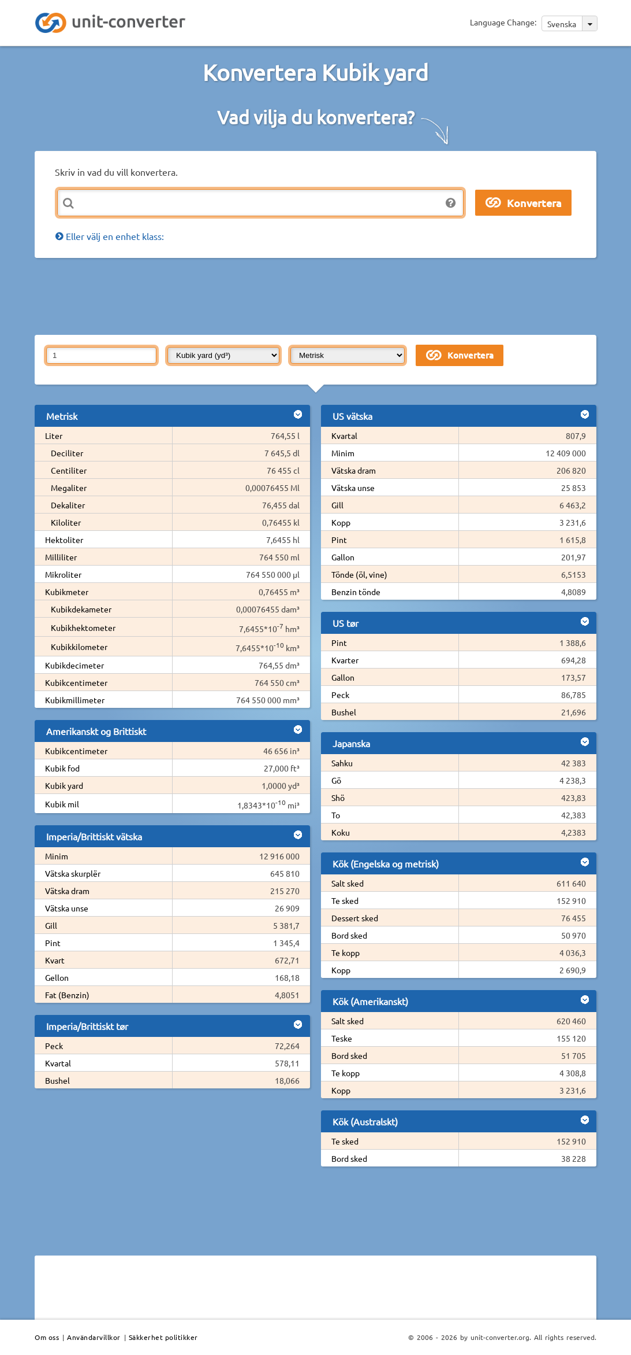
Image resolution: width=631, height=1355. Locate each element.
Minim (56, 856)
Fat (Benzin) (67, 995)
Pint (53, 942)
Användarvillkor (94, 1337)
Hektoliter (64, 539)
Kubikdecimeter (74, 665)
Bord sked (349, 935)
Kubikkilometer (79, 646)
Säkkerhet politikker (163, 1337)
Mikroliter (63, 574)
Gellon (57, 977)
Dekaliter (68, 505)
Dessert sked (354, 918)
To (335, 815)
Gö (336, 780)
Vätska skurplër (72, 873)
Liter (53, 435)
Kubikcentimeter (76, 682)
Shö (338, 797)
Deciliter (67, 453)
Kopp (340, 522)
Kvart (55, 960)
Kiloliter (66, 522)
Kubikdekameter (81, 609)
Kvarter (345, 660)
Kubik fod (62, 768)
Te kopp (345, 952)
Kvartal (58, 1063)
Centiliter (69, 470)
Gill (51, 925)
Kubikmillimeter (74, 700)
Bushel (57, 1080)
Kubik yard (64, 785)
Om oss (47, 1337)
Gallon (342, 557)
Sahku (342, 763)
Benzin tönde (355, 591)
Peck (54, 1045)
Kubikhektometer (83, 627)
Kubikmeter (66, 591)
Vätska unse (66, 908)
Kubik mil (62, 804)
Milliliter (61, 557)
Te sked (345, 900)
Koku (340, 832)
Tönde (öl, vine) (359, 574)
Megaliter (69, 487)
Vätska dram (67, 890)
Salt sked (347, 883)
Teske (341, 1038)
